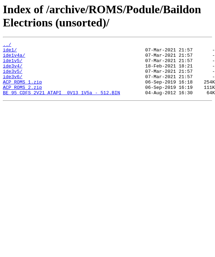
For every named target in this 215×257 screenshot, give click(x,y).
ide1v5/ (13, 64)
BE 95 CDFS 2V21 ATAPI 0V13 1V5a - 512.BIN (61, 103)
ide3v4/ (13, 71)
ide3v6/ (13, 84)
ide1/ (10, 52)
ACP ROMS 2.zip (22, 97)
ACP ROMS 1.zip (22, 90)
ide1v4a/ (14, 58)
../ (7, 45)
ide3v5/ (13, 77)
